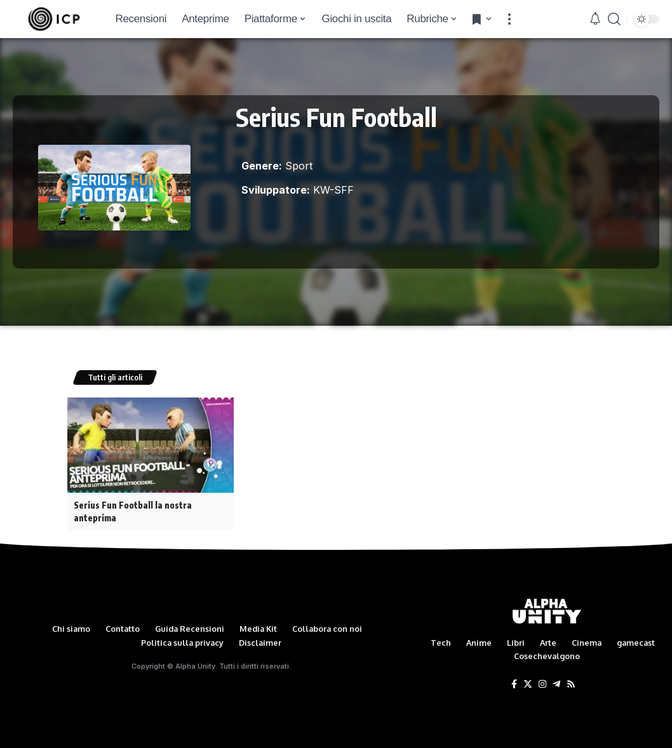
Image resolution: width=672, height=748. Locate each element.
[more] (509, 19)
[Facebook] (514, 683)
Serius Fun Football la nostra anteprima (133, 511)
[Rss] (571, 683)
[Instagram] (542, 683)
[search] (614, 19)
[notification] (595, 19)
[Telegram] (556, 683)
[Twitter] (527, 683)
